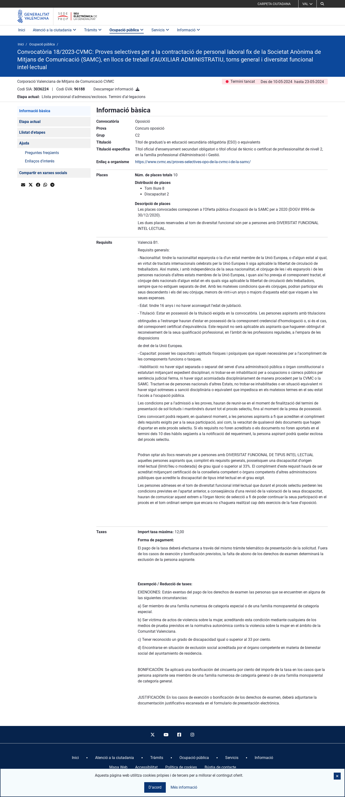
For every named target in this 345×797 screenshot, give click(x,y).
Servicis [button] (160, 30)
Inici (21, 30)
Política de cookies (181, 767)
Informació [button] (188, 30)
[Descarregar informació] (137, 89)
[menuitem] (75, 758)
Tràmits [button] (93, 30)
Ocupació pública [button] (126, 30)
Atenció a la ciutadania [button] (54, 30)
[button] (322, 3)
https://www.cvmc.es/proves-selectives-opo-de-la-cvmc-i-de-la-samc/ (193, 162)
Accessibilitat (146, 767)
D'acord (155, 787)
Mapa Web (118, 767)
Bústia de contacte (220, 767)
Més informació (184, 787)
